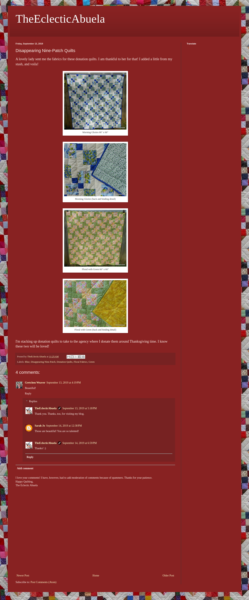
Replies (33, 401)
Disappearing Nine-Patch (43, 362)
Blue (27, 362)
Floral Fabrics (80, 362)
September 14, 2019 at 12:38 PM (64, 425)
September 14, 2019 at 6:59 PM (79, 443)
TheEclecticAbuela (60, 18)
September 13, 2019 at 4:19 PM (63, 382)
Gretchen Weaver (35, 382)
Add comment (25, 468)
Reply (28, 393)
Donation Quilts (65, 362)
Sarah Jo (40, 425)
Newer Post (23, 575)
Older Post (168, 575)
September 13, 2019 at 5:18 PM (79, 408)
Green (92, 362)
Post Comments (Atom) (43, 582)
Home (96, 575)
